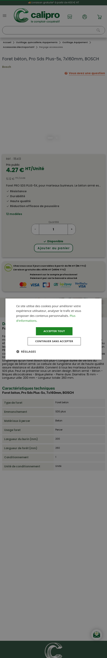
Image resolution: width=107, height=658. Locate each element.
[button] (26, 352)
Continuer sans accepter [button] (54, 341)
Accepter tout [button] (54, 331)
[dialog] (53, 329)
